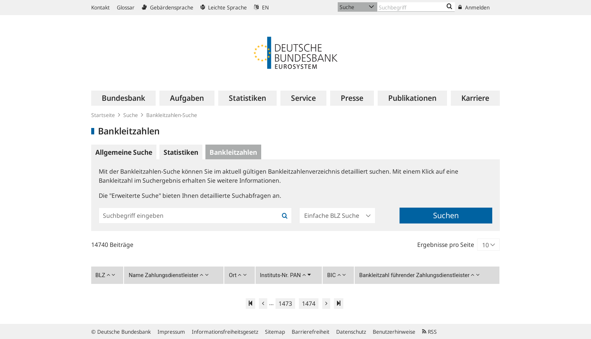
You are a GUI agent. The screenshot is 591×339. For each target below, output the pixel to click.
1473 (285, 303)
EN (261, 7)
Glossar (126, 7)
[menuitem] (123, 98)
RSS (429, 331)
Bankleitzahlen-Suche (171, 115)
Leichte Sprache (224, 7)
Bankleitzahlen (233, 152)
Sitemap (275, 331)
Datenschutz (351, 331)
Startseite (103, 115)
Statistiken (181, 152)
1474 (308, 303)
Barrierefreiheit (310, 331)
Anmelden (474, 7)
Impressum (171, 331)
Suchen (446, 215)
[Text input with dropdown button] (416, 7)
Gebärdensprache (167, 7)
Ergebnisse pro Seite (445, 244)
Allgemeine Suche (123, 152)
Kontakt (100, 7)
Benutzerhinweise (394, 331)
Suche (130, 115)
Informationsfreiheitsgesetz (225, 331)
